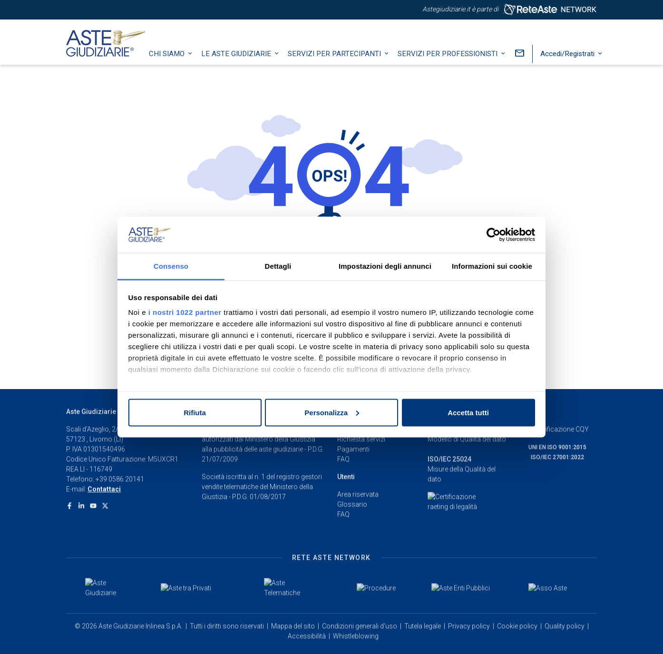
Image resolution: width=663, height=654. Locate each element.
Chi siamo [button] (176, 64)
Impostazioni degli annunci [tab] (385, 266)
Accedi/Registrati (577, 64)
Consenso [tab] (171, 266)
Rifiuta (195, 412)
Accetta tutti (468, 412)
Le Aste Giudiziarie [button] (246, 64)
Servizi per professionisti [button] (457, 64)
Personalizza (331, 412)
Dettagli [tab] (278, 266)
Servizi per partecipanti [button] (343, 64)
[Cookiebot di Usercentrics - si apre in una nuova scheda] (493, 235)
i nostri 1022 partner (185, 312)
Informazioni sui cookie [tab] (492, 266)
